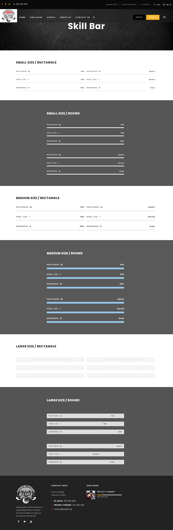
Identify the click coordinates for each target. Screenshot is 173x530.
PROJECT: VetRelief (106, 491)
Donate (139, 17)
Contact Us (145, 4)
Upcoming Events (129, 4)
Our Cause (36, 17)
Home (22, 17)
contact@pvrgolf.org (63, 509)
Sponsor (153, 17)
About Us (65, 17)
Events (51, 17)
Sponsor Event (111, 4)
